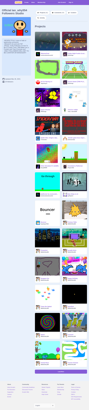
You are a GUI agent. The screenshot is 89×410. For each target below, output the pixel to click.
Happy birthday (73, 278)
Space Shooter (45, 109)
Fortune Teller (72, 222)
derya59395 (44, 167)
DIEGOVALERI (72, 224)
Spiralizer (71, 306)
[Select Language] (44, 405)
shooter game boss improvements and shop (77, 138)
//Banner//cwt (45, 53)
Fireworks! (44, 250)
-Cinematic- (44, 139)
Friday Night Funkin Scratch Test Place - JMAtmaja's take (77, 53)
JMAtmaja (70, 55)
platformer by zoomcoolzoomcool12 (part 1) (50, 194)
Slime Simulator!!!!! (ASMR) (50, 166)
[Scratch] (18, 2)
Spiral (43, 334)
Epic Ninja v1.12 (73, 194)
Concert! (71, 334)
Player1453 (71, 167)
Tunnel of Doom (73, 363)
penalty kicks (72, 250)
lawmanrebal (71, 139)
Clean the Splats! (46, 306)
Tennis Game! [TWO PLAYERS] (77, 81)
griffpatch (70, 196)
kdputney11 (44, 83)
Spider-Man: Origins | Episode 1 (50, 138)
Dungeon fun (45, 278)
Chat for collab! (73, 109)
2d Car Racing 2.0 (46, 81)
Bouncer (43, 222)
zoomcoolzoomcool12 (47, 55)
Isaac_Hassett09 (72, 111)
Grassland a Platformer (75, 166)
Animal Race (45, 363)
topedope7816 (45, 224)
